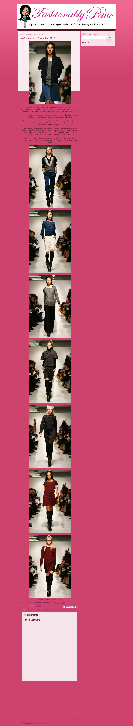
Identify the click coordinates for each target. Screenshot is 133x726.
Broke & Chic (60, 603)
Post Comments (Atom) (42, 723)
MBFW (56, 609)
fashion (50, 609)
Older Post (73, 718)
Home (50, 718)
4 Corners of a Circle (34, 609)
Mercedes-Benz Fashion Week (68, 609)
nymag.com (56, 599)
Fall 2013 (45, 609)
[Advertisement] (38, 699)
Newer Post (27, 718)
